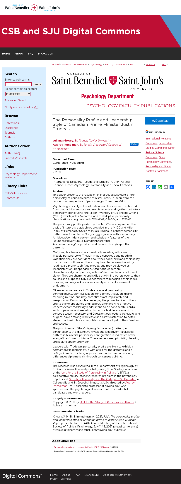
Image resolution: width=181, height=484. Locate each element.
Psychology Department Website (21, 175)
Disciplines (11, 127)
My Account (91, 474)
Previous (150, 64)
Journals (10, 132)
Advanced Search (16, 100)
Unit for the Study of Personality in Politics (88, 372)
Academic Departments (74, 64)
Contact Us (12, 198)
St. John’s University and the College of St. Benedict (102, 379)
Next (164, 64)
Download (160, 120)
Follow (134, 144)
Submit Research (16, 158)
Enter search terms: (17, 79)
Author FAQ (12, 153)
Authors (10, 137)
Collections (12, 123)
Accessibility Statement (117, 474)
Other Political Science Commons (160, 152)
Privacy (53, 479)
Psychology (96, 64)
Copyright (66, 479)
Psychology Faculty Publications (130, 105)
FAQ (77, 474)
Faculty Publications (116, 64)
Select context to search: (21, 89)
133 (131, 64)
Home (55, 64)
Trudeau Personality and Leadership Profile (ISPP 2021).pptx (81, 447)
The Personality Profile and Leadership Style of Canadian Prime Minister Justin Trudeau (93, 124)
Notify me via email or (22, 107)
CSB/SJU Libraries (16, 193)
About (66, 474)
